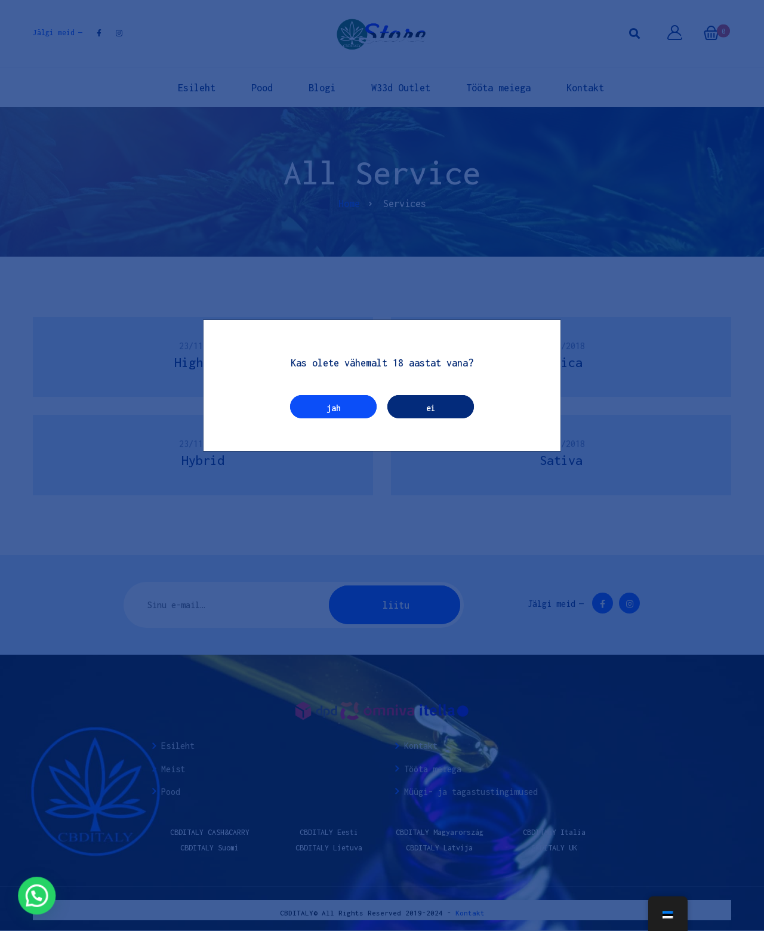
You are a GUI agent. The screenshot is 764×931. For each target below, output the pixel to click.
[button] (25, 900)
